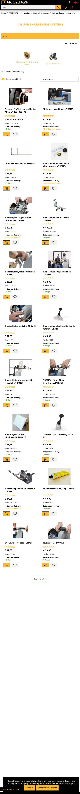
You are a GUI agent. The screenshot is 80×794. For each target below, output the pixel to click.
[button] (40, 43)
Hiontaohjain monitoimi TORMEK (20, 326)
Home (3, 13)
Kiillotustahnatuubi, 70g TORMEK (58, 488)
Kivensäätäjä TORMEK (53, 543)
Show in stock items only (14, 71)
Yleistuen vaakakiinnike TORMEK (58, 109)
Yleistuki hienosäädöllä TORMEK (20, 163)
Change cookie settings (10, 789)
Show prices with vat (13, 79)
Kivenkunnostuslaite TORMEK (18, 543)
